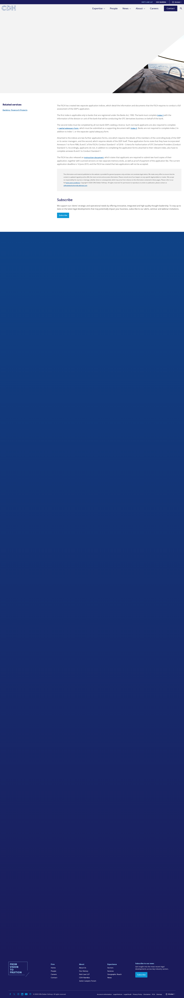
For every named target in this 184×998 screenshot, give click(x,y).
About (139, 8)
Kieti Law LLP (147, 2)
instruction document (94, 157)
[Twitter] (14, 994)
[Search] (181, 8)
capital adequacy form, (69, 128)
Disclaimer (147, 994)
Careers (154, 8)
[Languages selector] (177, 2)
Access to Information (104, 994)
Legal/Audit (127, 994)
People (114, 8)
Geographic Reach (114, 974)
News (125, 8)
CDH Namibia (161, 2)
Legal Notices (117, 994)
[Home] (9, 8)
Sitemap (159, 994)
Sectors (110, 968)
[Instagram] (18, 994)
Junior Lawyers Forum (87, 981)
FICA (153, 994)
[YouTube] (26, 994)
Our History (83, 971)
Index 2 (134, 128)
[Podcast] (30, 994)
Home (53, 968)
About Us (82, 968)
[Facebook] (10, 994)
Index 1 (160, 115)
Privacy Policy (137, 994)
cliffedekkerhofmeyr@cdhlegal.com (75, 185)
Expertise (97, 8)
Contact (54, 978)
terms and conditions (73, 183)
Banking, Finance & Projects (15, 110)
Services (110, 971)
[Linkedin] (22, 994)
